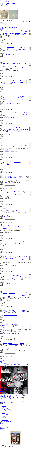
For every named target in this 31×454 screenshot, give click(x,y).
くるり (4, 129)
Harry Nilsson (4, 132)
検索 (1, 22)
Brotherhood (22, 81)
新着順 (1, 29)
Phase (21, 100)
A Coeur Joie (24, 300)
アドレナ (3, 419)
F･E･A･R (12, 81)
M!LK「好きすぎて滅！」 (5, 393)
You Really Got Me (12, 180)
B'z (3, 48)
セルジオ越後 (6, 169)
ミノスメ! (2, 9)
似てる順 (2, 28)
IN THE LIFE (20, 48)
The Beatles (4, 333)
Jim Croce (5, 232)
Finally (25, 31)
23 (16, 27)
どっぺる (4, 4)
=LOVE (3, 422)
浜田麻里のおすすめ (4, 431)
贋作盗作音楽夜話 (5, 24)
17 (5, 27)
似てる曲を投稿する (3, 23)
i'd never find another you (13, 350)
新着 (2, 5)
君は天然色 (10, 349)
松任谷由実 (5, 298)
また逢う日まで (12, 315)
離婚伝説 (5, 246)
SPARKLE (10, 247)
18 (7, 27)
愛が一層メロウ (11, 246)
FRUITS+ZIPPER (5, 415)
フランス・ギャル (6, 67)
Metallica (4, 166)
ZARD (3, 413)
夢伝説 (13, 148)
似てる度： (2, 43)
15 (2, 27)
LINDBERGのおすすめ (4, 432)
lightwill (5, 453)
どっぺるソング (6, 1)
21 (12, 27)
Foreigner (5, 270)
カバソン (2, 8)
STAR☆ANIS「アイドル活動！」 (6, 397)
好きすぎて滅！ (5, 418)
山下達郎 (5, 247)
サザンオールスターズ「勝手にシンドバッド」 (9, 405)
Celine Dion (5, 115)
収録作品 (25, 114)
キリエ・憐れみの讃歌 (6, 427)
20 (10, 27)
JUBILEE (16, 129)
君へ (11, 261)
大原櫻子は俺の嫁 (3, 390)
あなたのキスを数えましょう (14, 114)
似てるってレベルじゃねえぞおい (10, 320)
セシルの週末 (12, 298)
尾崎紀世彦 (5, 315)
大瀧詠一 (5, 349)
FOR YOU (19, 247)
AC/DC (4, 197)
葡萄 (22, 146)
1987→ (8, 195)
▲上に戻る (2, 437)
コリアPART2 (6, 37)
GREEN (18, 230)
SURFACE (5, 100)
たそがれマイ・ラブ (6, 416)
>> (17, 27)
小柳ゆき (5, 114)
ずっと (3, 411)
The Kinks (5, 180)
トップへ (2, 371)
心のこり (4, 424)
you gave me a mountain (14, 317)
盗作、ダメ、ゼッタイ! (8, 136)
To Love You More (12, 115)
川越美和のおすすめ (4, 435)
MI (4, 220)
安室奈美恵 (5, 31)
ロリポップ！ (11, 453)
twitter (1, 368)
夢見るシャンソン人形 (16, 67)
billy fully (4, 350)
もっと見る (2, 436)
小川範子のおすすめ (4, 430)
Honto (3, 423)
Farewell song (15, 280)
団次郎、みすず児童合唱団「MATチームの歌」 (9, 396)
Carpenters (5, 212)
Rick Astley (4, 50)
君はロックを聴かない (6, 420)
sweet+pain (4, 412)
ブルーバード (12, 98)
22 (14, 27)
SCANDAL (5, 179)
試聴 (30, 31)
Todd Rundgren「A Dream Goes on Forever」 (9, 398)
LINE (1, 369)
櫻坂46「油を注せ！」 (4, 392)
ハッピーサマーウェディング (7, 417)
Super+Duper (5, 425)
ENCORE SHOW (21, 179)
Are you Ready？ (17, 197)
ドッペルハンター (7, 54)
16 (4, 27)
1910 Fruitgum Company (5, 331)
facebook (2, 367)
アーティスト (3, 7)
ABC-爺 (5, 119)
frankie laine (5, 317)
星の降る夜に (11, 179)
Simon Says (23, 330)
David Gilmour (4, 301)
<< (0, 27)
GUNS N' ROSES (5, 84)
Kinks (19, 180)
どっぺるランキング (17, 371)
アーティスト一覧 (8, 371)
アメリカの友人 (20, 263)
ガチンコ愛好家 (7, 288)
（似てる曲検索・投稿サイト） (9, 3)
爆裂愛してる (5, 426)
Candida (23, 214)
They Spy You (10, 164)
